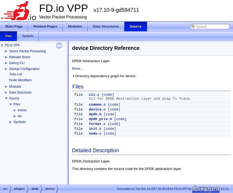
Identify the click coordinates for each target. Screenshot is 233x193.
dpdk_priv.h (100, 119)
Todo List (15, 74)
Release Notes (19, 57)
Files (16, 104)
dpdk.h (95, 114)
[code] (108, 95)
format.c (97, 124)
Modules (15, 86)
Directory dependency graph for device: (104, 76)
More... (77, 68)
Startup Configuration (24, 69)
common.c (97, 105)
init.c (95, 129)
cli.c (94, 95)
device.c (97, 109)
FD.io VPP (12, 45)
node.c (95, 134)
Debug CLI (16, 63)
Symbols (19, 122)
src (20, 116)
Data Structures (20, 92)
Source (14, 98)
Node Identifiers (20, 80)
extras (22, 110)
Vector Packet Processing (27, 51)
